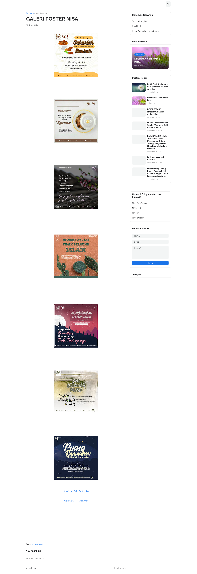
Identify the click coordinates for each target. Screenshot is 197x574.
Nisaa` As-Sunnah (140, 203)
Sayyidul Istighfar (140, 21)
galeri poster (41, 13)
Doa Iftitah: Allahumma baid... (157, 99)
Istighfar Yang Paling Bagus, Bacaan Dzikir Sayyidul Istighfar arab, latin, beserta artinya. (157, 172)
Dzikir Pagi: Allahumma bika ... (145, 31)
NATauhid (136, 208)
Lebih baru (32, 568)
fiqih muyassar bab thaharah (155, 158)
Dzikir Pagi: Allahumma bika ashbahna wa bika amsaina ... (157, 86)
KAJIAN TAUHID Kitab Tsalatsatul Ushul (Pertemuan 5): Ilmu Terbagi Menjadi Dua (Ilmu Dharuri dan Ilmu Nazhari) (157, 142)
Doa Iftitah (136, 26)
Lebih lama (119, 568)
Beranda (30, 13)
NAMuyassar (138, 218)
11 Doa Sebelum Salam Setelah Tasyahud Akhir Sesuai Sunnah (157, 125)
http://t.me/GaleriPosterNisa (76, 491)
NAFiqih (135, 213)
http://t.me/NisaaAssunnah (76, 501)
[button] (168, 4)
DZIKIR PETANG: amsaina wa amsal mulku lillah (155, 111)
